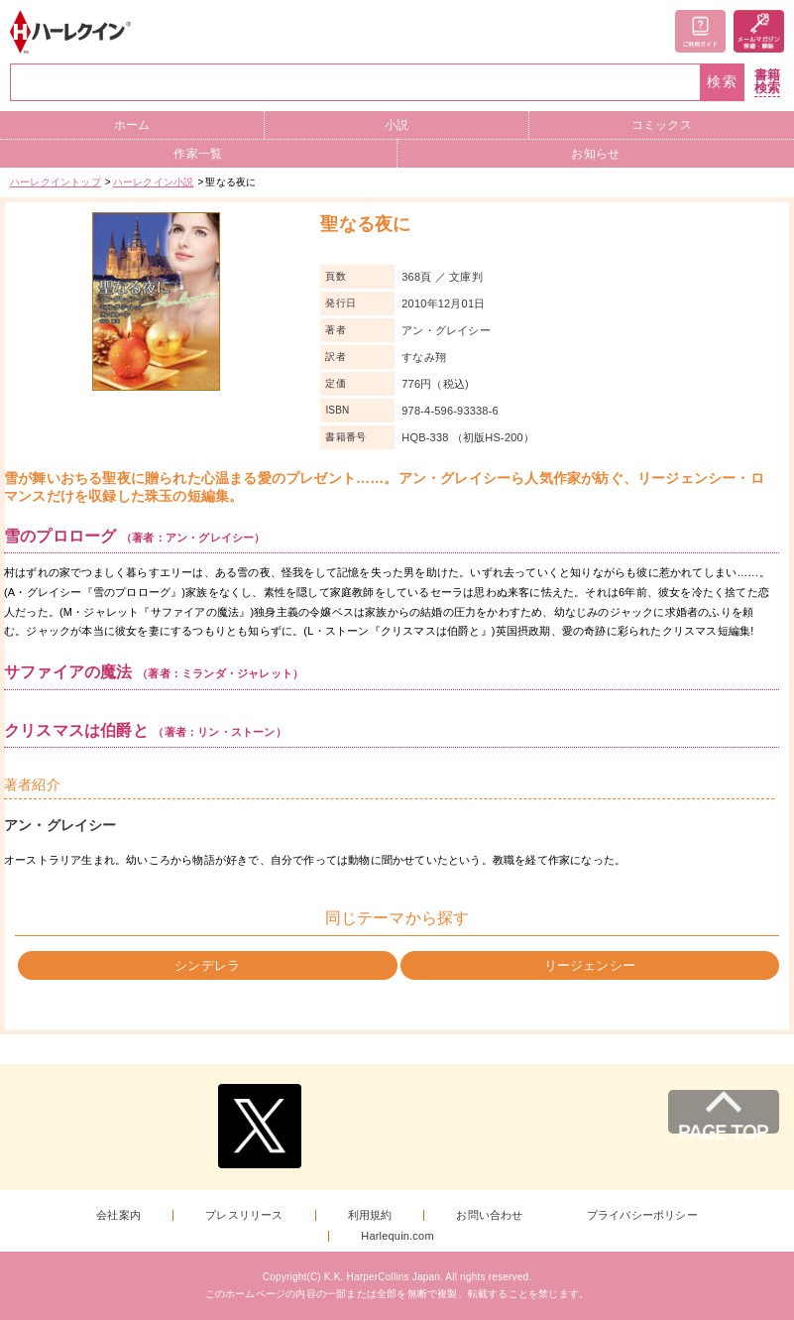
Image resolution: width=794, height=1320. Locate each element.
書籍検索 (767, 81)
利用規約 (370, 1215)
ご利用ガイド (700, 31)
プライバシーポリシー (642, 1215)
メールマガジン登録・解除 (759, 31)
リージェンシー (589, 965)
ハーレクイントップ (55, 182)
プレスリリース (244, 1215)
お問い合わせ (489, 1215)
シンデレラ (207, 965)
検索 (722, 81)
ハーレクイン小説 (153, 182)
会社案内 (118, 1215)
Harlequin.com (397, 1236)
